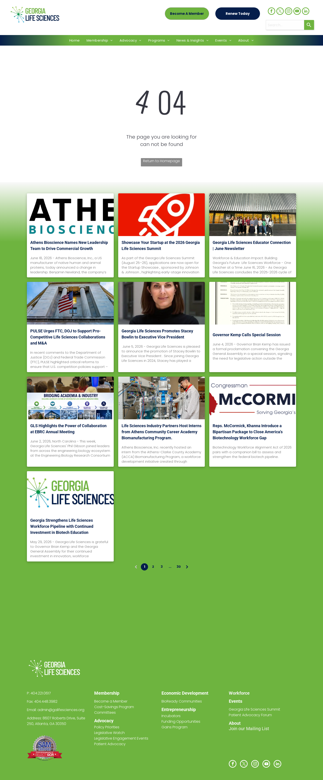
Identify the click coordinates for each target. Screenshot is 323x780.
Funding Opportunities (181, 721)
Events (235, 701)
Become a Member (110, 701)
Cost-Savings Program (114, 706)
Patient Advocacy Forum (250, 715)
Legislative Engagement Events (121, 738)
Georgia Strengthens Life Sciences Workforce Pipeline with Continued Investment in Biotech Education (61, 526)
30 (179, 566)
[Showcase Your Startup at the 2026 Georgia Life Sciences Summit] (161, 214)
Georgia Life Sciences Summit (254, 709)
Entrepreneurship (179, 709)
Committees (105, 712)
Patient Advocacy (110, 744)
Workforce (239, 693)
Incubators (171, 715)
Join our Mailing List (249, 728)
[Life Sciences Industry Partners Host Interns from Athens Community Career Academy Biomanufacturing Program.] (161, 398)
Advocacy (103, 720)
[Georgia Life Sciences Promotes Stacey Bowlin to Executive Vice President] (161, 303)
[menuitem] (74, 40)
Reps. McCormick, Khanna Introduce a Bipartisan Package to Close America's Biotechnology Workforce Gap (248, 431)
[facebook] (271, 11)
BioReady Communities (182, 701)
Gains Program (175, 727)
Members (103, 693)
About (235, 723)
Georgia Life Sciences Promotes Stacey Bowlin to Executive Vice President (157, 334)
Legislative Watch (109, 732)
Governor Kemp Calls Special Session (247, 334)
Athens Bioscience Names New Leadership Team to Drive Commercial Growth (69, 245)
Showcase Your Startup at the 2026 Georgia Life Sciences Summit (161, 245)
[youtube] (297, 11)
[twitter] (280, 11)
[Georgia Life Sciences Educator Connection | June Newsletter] (252, 214)
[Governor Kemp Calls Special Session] (252, 303)
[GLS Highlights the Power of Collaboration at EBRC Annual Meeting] (70, 398)
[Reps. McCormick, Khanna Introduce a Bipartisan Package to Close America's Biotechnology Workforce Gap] (252, 398)
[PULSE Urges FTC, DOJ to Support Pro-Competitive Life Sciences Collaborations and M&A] (70, 303)
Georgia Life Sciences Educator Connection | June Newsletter (252, 245)
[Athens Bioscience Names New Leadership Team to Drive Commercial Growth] (70, 214)
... (170, 566)
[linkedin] (305, 11)
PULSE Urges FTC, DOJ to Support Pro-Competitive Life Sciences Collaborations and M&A (67, 337)
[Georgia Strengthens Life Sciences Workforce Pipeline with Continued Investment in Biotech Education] (70, 492)
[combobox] (285, 25)
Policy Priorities (106, 727)
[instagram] (288, 11)
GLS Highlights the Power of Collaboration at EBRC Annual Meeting (68, 428)
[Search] (309, 25)
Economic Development (185, 693)
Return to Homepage (161, 161)
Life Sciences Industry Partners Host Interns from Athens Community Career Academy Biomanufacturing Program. (161, 431)
